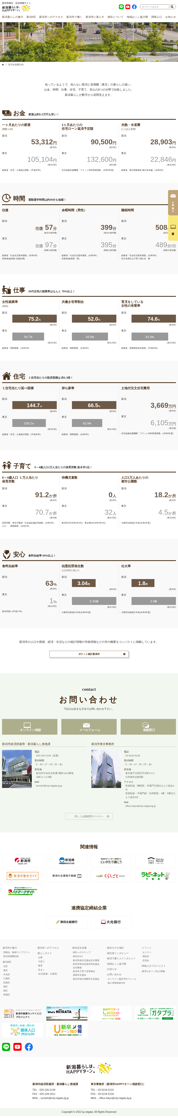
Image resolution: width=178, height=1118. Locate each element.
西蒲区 (6, 996)
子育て (41, 963)
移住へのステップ (82, 953)
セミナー (146, 953)
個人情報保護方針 (116, 984)
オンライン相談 (30, 731)
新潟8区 (31, 17)
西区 (5, 992)
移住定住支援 (79, 949)
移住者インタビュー (118, 954)
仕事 (40, 959)
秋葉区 (6, 984)
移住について (116, 17)
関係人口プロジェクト (154, 967)
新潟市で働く (74, 17)
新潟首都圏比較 (11, 958)
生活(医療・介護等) (47, 975)
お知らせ (170, 17)
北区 (5, 968)
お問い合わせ (114, 976)
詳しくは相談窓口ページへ (89, 817)
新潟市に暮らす (95, 17)
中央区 (6, 976)
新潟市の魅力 (10, 949)
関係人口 (156, 17)
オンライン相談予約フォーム (122, 980)
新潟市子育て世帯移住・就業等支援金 (85, 975)
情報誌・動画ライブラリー (16, 953)
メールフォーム (89, 731)
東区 (5, 972)
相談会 (145, 958)
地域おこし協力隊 (137, 17)
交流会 (145, 962)
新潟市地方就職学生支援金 (86, 980)
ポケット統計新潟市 (89, 653)
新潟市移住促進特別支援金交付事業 (86, 967)
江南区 (6, 980)
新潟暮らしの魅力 (12, 17)
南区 (5, 988)
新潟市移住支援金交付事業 (86, 962)
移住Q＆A (78, 958)
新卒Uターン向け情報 (153, 972)
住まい (41, 971)
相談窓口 (148, 731)
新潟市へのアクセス (51, 17)
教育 (40, 967)
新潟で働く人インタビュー (121, 960)
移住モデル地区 (115, 949)
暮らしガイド (45, 954)
